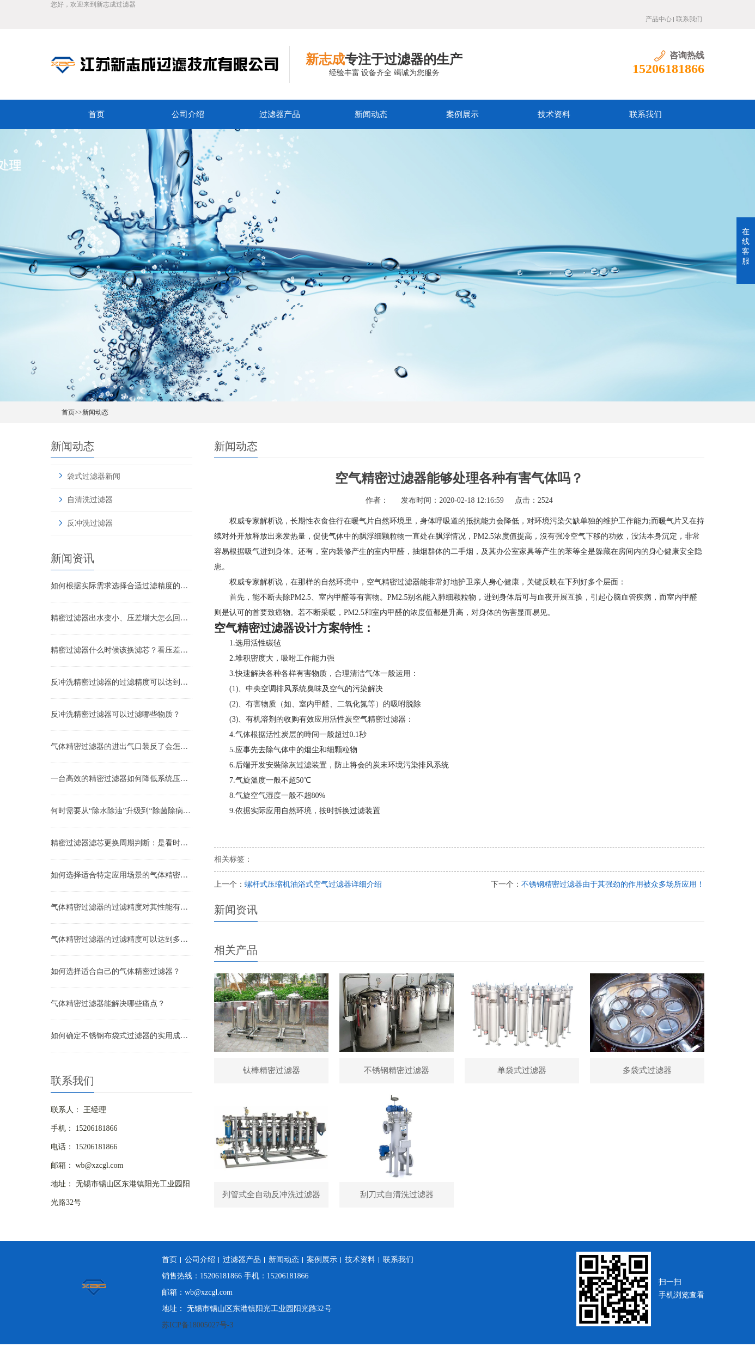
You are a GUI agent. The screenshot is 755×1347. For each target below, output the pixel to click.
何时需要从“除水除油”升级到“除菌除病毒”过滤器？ (121, 811)
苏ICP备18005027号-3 (197, 1328)
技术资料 (554, 114)
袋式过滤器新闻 (93, 476)
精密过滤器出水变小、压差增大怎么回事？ (121, 618)
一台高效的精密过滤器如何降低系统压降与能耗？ (121, 779)
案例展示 (462, 114)
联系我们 (689, 19)
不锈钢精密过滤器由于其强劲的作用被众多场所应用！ (612, 884)
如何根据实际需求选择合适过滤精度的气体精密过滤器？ (121, 586)
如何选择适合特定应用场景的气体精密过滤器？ (121, 875)
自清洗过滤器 (90, 500)
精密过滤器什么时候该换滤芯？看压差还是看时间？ (121, 650)
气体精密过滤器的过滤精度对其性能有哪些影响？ (121, 907)
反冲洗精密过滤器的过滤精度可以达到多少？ (121, 682)
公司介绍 (188, 114)
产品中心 (659, 19)
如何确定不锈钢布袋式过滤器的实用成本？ (121, 1036)
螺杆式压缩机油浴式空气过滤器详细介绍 (313, 884)
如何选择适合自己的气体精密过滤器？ (115, 971)
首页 (96, 114)
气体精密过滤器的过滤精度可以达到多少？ (121, 939)
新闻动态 (371, 114)
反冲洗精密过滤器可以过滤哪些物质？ (115, 714)
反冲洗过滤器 (90, 523)
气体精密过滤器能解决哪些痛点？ (108, 1003)
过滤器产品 (279, 114)
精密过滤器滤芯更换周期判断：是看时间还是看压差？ (121, 843)
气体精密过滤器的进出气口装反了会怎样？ (121, 746)
